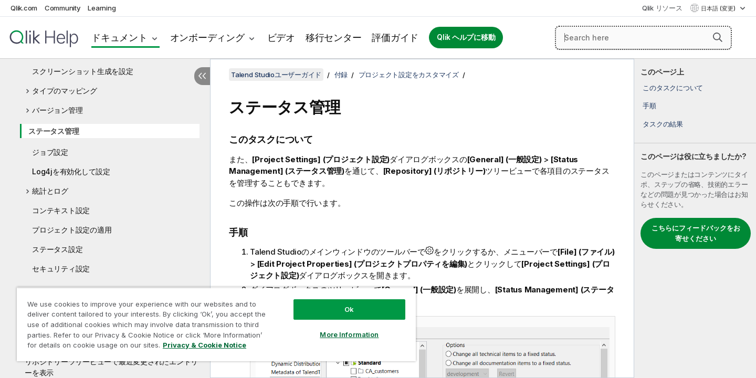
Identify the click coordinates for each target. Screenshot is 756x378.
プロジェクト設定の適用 (71, 229)
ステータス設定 (57, 249)
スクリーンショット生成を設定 (82, 71)
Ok (349, 309)
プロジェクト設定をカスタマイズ (409, 74)
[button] (718, 37)
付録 (341, 74)
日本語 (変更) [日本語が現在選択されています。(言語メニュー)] (719, 8)
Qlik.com (23, 8)
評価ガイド (395, 37)
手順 (649, 105)
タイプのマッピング (64, 90)
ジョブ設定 (50, 152)
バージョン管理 (57, 110)
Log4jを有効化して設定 (71, 171)
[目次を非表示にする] (202, 76)
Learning (102, 8)
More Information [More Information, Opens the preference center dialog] (349, 334)
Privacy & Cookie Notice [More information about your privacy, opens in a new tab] (204, 345)
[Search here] (643, 38)
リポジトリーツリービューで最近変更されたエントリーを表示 (111, 367)
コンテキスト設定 (61, 210)
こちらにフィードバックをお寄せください (696, 233)
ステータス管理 (53, 131)
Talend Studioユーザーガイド (276, 74)
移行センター (334, 37)
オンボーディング (207, 37)
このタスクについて (673, 87)
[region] (216, 324)
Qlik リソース (662, 8)
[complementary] (695, 218)
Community (63, 8)
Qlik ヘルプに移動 (466, 37)
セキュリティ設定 (61, 268)
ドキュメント (119, 37)
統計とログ (50, 190)
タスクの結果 (663, 124)
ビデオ (281, 37)
